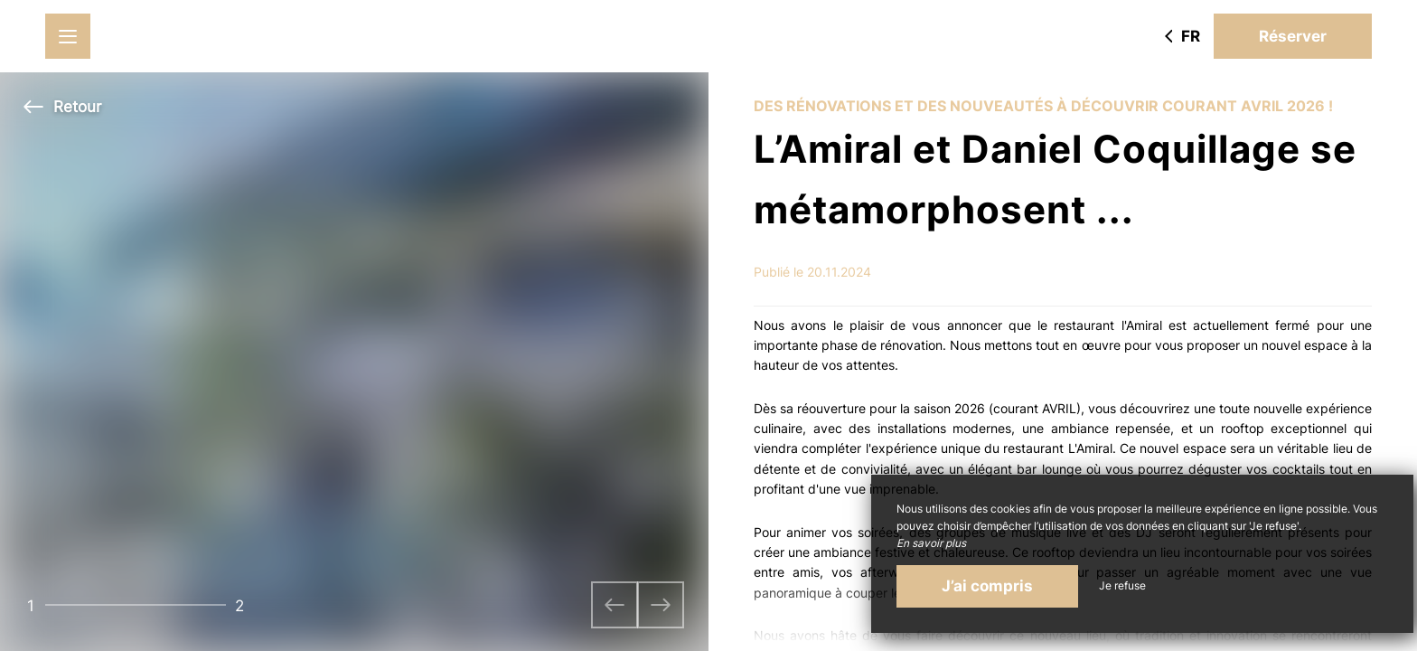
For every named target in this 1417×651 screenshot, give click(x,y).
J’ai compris (987, 586)
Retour (62, 107)
